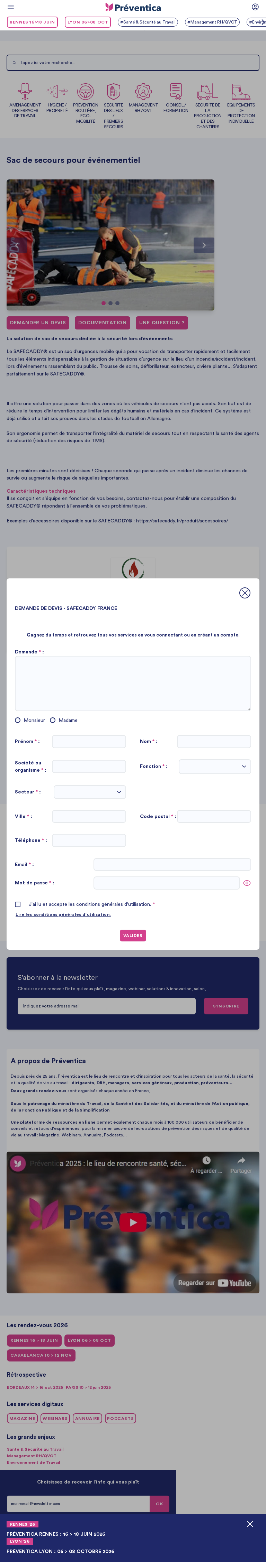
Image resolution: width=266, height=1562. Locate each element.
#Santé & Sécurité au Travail (149, 22)
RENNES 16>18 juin (32, 22)
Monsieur (34, 720)
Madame (68, 720)
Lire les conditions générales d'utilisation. (66, 914)
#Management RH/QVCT (216, 22)
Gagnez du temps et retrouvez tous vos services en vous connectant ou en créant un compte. (133, 635)
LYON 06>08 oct (88, 22)
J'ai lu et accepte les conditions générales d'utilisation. (92, 904)
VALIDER (133, 935)
